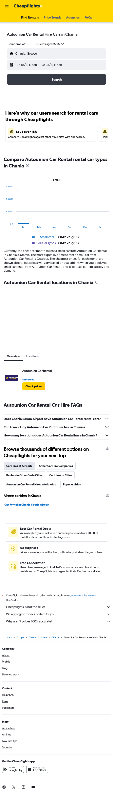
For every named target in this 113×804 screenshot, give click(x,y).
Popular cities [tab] (72, 484)
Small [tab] (56, 179)
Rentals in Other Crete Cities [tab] (24, 475)
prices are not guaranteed (84, 595)
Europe (20, 637)
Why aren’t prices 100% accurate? (58, 621)
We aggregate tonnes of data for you (58, 614)
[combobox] (19, 44)
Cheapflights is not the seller (58, 607)
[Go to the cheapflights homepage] (29, 6)
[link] (33, 386)
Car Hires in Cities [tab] (60, 475)
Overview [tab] (13, 356)
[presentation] (27, 165)
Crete (44, 637)
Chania (55, 637)
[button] (6, 6)
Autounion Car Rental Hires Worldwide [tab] (31, 484)
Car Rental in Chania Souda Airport (26, 504)
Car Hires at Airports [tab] (19, 465)
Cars (9, 637)
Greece (32, 637)
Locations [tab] (32, 356)
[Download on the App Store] (37, 769)
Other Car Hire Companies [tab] (56, 465)
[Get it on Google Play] (13, 769)
